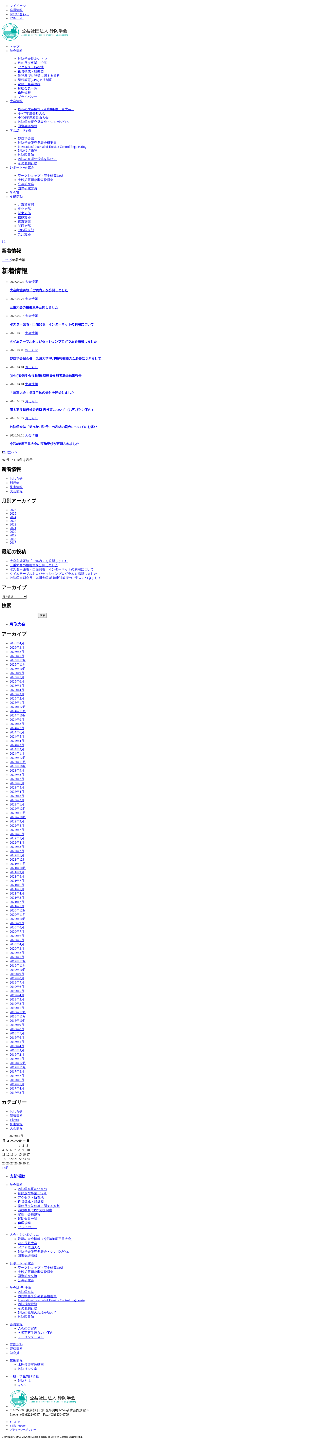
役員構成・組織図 (31, 71)
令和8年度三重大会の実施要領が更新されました (44, 444)
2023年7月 (17, 779)
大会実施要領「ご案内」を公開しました (39, 290)
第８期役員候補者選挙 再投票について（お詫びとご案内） (52, 409)
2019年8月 (17, 978)
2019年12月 (18, 961)
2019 (13, 535)
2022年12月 (18, 808)
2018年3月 (17, 1050)
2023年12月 (18, 757)
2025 (13, 513)
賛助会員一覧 (27, 88)
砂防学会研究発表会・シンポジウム (44, 122)
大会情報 (16, 101)
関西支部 (24, 226)
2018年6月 (17, 1037)
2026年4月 (17, 643)
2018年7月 (17, 1033)
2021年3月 (17, 897)
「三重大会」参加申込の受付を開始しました (42, 392)
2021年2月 (17, 902)
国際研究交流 (27, 188)
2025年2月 (17, 698)
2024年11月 (18, 711)
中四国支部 (26, 230)
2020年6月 (17, 936)
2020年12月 (18, 910)
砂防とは (24, 1380)
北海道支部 (26, 204)
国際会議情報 (27, 126)
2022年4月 (17, 842)
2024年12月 (18, 707)
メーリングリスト (31, 1337)
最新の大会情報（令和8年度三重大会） (46, 109)
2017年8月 (17, 1071)
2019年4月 (17, 995)
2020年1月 (17, 957)
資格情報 (16, 1348)
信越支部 (24, 217)
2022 (13, 524)
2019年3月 (17, 999)
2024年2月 (17, 749)
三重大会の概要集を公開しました (34, 307)
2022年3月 (17, 846)
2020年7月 (17, 931)
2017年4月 (17, 1088)
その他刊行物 (27, 163)
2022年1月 (17, 855)
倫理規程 (24, 92)
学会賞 (14, 192)
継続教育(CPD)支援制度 (35, 80)
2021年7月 (17, 880)
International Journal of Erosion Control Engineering (52, 146)
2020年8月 (17, 927)
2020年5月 (17, 940)
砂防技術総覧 (27, 150)
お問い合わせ (19, 14)
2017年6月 (17, 1080)
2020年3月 (17, 948)
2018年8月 (17, 1029)
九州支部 (24, 234)
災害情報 (16, 487)
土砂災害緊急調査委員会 (35, 179)
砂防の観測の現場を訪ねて (37, 159)
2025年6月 (17, 681)
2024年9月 (17, 719)
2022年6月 (17, 834)
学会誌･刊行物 (20, 130)
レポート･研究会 (22, 167)
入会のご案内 (27, 1328)
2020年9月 (17, 923)
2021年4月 (17, 893)
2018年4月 (17, 1046)
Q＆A (22, 1385)
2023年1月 (17, 804)
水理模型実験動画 (31, 1364)
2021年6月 (17, 885)
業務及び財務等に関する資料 (39, 75)
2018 (13, 539)
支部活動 (16, 196)
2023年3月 (17, 796)
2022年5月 (17, 838)
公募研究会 (26, 184)
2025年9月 (17, 673)
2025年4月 (17, 690)
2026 (13, 510)
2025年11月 (18, 664)
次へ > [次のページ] (12, 452)
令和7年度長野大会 (31, 113)
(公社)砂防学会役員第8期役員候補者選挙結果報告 (45, 375)
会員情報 (16, 10)
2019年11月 (18, 965)
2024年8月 (17, 724)
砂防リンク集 (27, 1369)
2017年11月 (18, 1067)
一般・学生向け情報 (24, 1376)
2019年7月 (17, 982)
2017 (13, 542)
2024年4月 (17, 741)
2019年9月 (17, 974)
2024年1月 (17, 753)
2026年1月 (17, 656)
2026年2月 (17, 651)
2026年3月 (17, 647)
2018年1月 (17, 1058)
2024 (13, 517)
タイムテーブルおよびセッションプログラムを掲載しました (53, 341)
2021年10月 (18, 868)
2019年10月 (18, 969)
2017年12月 (18, 1063)
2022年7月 (17, 830)
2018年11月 (18, 1016)
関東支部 (24, 213)
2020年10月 (18, 919)
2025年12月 (18, 660)
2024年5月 (17, 736)
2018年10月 (18, 1020)
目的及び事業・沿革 (32, 63)
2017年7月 (17, 1075)
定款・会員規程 (29, 84)
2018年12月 (18, 1012)
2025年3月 (17, 694)
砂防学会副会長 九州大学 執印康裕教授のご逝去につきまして (55, 358)
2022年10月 (18, 817)
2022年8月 (17, 825)
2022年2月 (17, 851)
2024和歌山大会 (29, 1247)
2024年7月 (17, 728)
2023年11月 (18, 762)
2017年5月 (17, 1084)
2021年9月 (17, 872)
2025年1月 (17, 702)
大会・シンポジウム (24, 1234)
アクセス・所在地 (31, 67)
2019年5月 (17, 991)
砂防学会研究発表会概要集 (37, 142)
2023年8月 (17, 774)
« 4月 (5, 1167)
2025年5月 (17, 685)
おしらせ (31, 350)
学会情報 (16, 50)
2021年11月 (18, 863)
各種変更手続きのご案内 (35, 1332)
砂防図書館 (26, 154)
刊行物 (14, 483)
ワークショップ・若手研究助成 (40, 175)
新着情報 (16, 1115)
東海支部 (24, 221)
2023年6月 (17, 783)
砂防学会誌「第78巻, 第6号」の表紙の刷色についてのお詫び (53, 427)
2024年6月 (17, 732)
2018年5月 (17, 1042)
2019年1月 (17, 1008)
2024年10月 (18, 715)
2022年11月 (18, 813)
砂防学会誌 (26, 138)
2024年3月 (17, 745)
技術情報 (16, 1360)
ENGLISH (16, 18)
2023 (13, 520)
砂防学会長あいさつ (32, 58)
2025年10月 (18, 668)
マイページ (18, 5)
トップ (14, 46)
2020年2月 (17, 952)
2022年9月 (17, 821)
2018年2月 (17, 1054)
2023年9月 (17, 770)
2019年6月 (17, 986)
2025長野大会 (27, 1243)
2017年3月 (17, 1092)
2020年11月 (18, 914)
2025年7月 (17, 677)
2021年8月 (17, 876)
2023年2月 (17, 800)
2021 (13, 528)
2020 (13, 531)
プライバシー (27, 97)
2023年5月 (17, 787)
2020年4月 (17, 944)
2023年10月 (18, 766)
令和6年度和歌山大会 (33, 117)
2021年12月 (18, 859)
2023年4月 (17, 791)
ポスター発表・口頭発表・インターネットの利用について (52, 324)
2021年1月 (17, 906)
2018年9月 (17, 1025)
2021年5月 (17, 889)
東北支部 (24, 209)
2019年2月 (17, 1003)
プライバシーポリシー (23, 1429)
